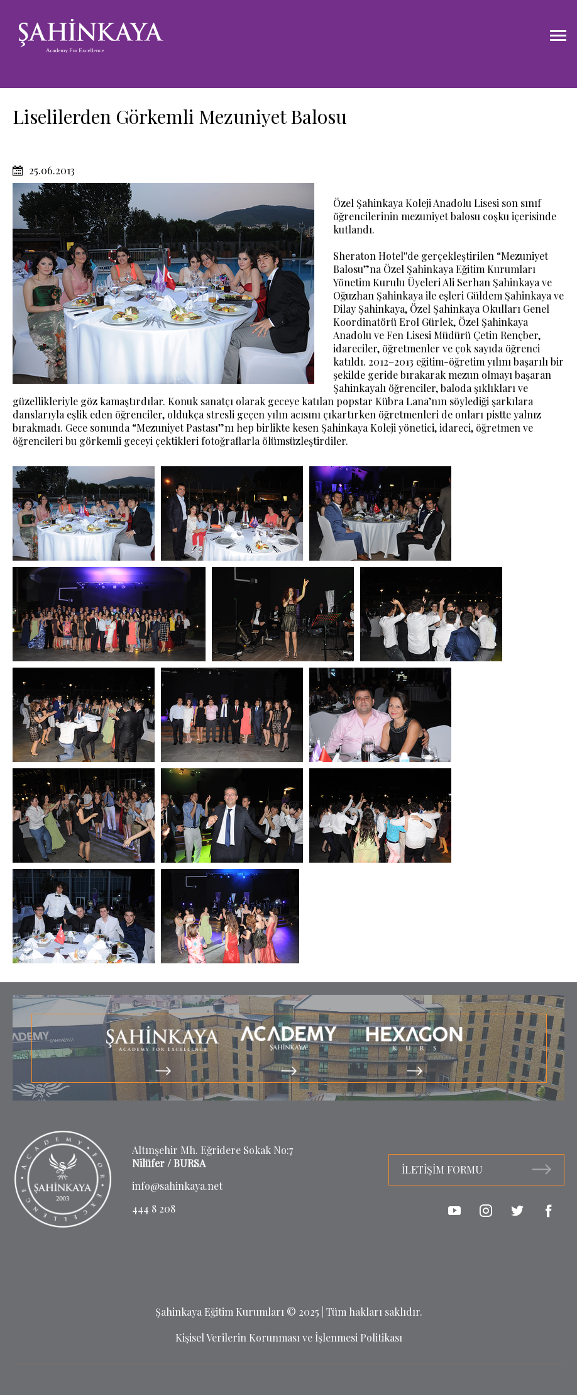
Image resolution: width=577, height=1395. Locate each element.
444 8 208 (153, 1208)
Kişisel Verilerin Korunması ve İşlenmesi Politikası (288, 1337)
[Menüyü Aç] (558, 35)
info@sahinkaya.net (177, 1185)
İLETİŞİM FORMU (476, 1169)
